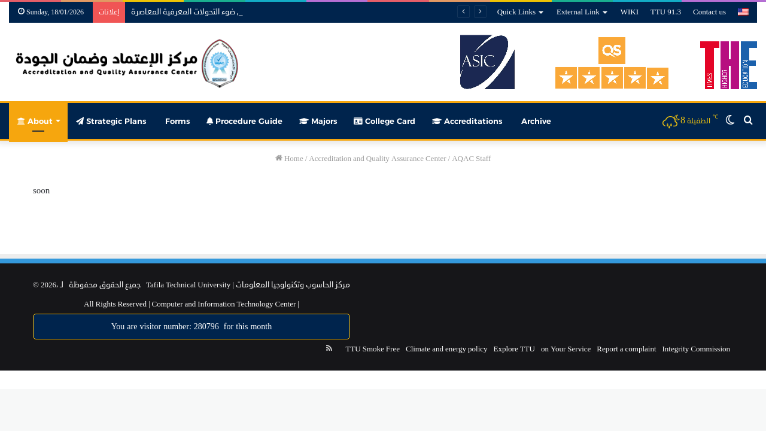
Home (289, 158)
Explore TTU (514, 349)
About (35, 121)
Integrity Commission (696, 349)
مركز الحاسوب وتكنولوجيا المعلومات (293, 285)
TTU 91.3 (666, 12)
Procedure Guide (244, 121)
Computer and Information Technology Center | (224, 304)
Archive (535, 121)
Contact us (709, 12)
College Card (384, 121)
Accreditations (467, 121)
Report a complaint (626, 349)
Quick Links (516, 12)
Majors (318, 121)
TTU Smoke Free (372, 349)
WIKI (630, 12)
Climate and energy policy (447, 349)
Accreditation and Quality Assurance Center (377, 158)
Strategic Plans (111, 121)
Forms (176, 121)
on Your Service (566, 349)
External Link (578, 12)
